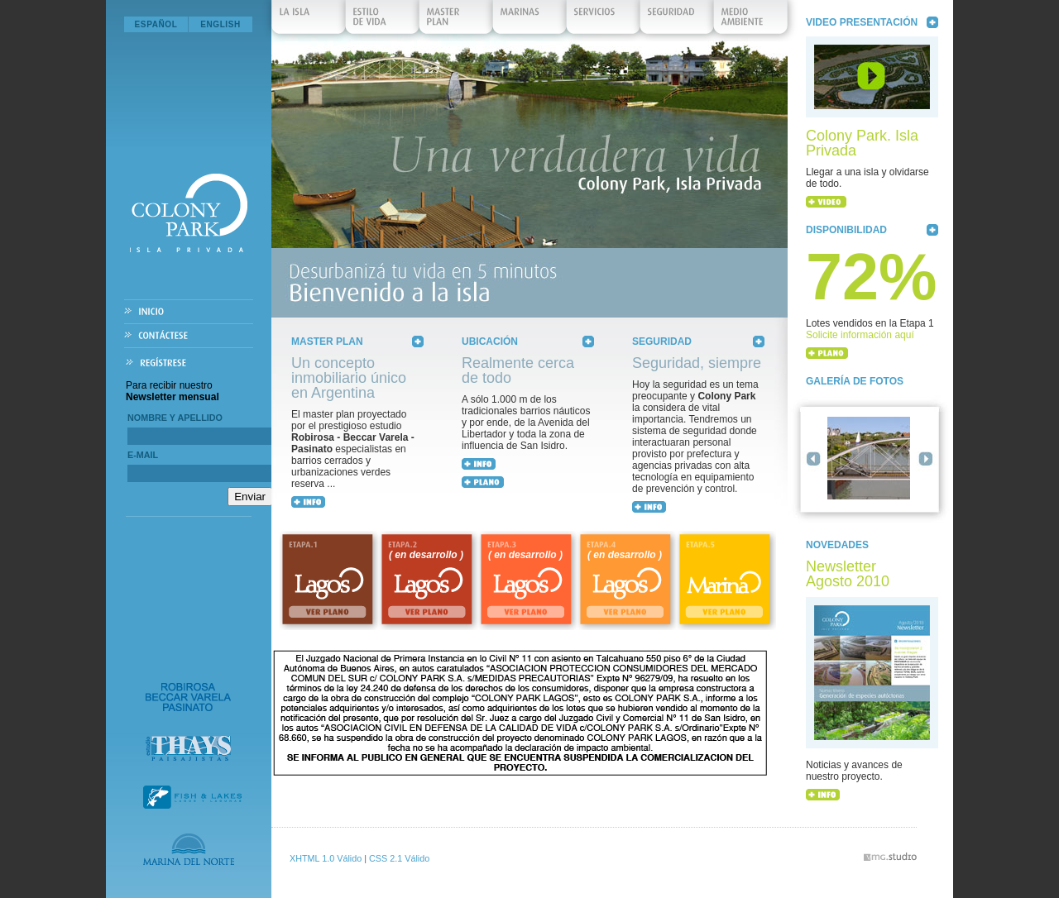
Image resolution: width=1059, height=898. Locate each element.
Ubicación (490, 341)
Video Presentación (862, 22)
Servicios (604, 20)
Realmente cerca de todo (518, 370)
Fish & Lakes (192, 797)
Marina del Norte (188, 849)
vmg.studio (890, 857)
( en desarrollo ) (426, 555)
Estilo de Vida (383, 20)
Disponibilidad (846, 230)
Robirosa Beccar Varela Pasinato (188, 697)
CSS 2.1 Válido (399, 858)
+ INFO (308, 502)
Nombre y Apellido (175, 418)
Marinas (530, 20)
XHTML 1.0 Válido (326, 858)
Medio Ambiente (751, 20)
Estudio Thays (188, 748)
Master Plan (456, 20)
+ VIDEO (826, 202)
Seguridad (677, 20)
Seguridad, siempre (696, 363)
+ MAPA (483, 482)
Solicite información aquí (860, 335)
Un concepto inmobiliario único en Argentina (348, 378)
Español (156, 24)
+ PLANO (827, 353)
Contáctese (188, 336)
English (220, 24)
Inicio (188, 312)
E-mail (142, 455)
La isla (309, 20)
